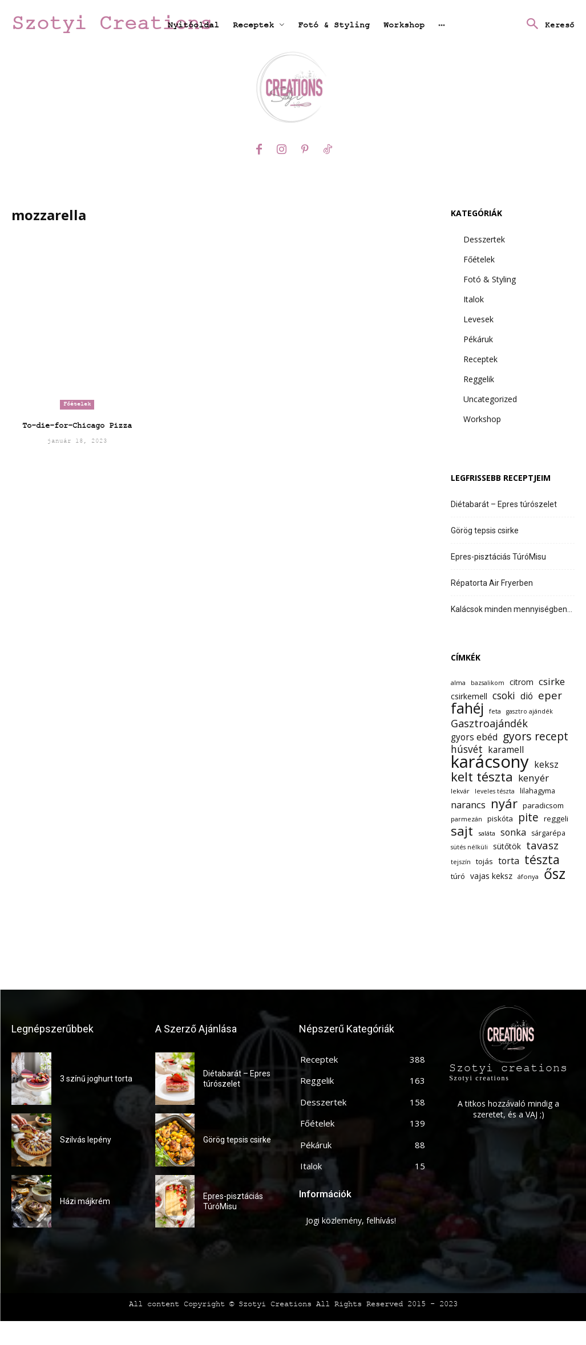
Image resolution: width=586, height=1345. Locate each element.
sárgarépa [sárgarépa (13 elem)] (548, 833)
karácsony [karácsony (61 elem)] (490, 762)
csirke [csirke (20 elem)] (552, 681)
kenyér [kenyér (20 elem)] (533, 778)
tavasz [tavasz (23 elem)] (542, 845)
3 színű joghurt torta (96, 1078)
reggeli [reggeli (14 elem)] (556, 818)
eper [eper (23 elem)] (550, 695)
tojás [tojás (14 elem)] (484, 861)
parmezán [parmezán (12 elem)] (466, 819)
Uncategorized (490, 399)
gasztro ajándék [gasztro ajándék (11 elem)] (529, 711)
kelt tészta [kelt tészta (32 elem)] (482, 777)
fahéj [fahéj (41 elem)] (467, 708)
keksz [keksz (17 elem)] (546, 765)
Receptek (480, 359)
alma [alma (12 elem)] (458, 682)
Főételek (77, 404)
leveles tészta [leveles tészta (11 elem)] (495, 791)
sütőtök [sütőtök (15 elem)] (507, 846)
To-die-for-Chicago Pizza (77, 425)
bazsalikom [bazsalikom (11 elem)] (487, 683)
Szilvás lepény (85, 1139)
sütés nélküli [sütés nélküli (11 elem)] (469, 847)
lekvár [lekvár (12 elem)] (460, 791)
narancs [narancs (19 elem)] (468, 805)
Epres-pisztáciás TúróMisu (498, 556)
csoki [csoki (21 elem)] (503, 696)
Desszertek (484, 239)
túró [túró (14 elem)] (458, 876)
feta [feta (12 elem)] (495, 711)
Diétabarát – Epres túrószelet (504, 504)
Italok (473, 299)
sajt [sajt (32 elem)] (462, 831)
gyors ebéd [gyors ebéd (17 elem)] (474, 737)
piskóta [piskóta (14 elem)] (500, 818)
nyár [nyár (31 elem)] (504, 803)
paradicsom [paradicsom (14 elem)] (543, 805)
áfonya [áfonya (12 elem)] (528, 876)
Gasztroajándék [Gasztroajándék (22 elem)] (489, 724)
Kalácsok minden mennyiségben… (511, 609)
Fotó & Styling (489, 279)
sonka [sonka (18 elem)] (513, 832)
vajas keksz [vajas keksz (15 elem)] (491, 875)
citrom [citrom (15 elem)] (522, 681)
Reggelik (478, 379)
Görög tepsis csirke (485, 530)
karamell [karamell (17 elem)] (506, 750)
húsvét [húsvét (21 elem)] (467, 749)
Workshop (482, 419)
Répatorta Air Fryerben (492, 583)
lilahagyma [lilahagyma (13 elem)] (537, 791)
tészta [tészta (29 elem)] (542, 859)
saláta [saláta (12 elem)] (486, 833)
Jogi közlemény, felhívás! (351, 1220)
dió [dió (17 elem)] (526, 696)
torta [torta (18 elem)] (508, 861)
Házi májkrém (85, 1201)
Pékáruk (478, 339)
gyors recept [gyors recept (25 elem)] (535, 736)
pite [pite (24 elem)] (528, 818)
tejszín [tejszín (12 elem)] (461, 861)
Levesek (478, 319)
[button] (547, 25)
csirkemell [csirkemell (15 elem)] (469, 696)
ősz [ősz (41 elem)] (554, 874)
